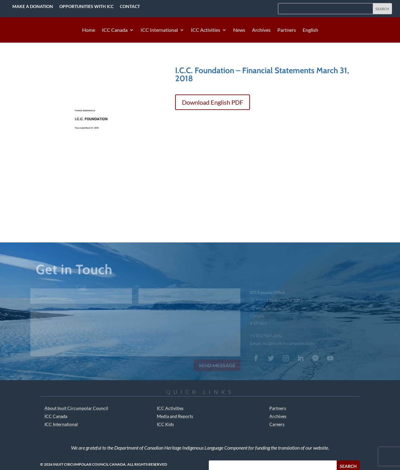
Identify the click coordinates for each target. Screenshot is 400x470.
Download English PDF (212, 102)
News (239, 30)
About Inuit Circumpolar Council (76, 408)
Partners (286, 30)
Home (88, 30)
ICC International (159, 30)
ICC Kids (165, 424)
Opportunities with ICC (86, 6)
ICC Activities (205, 30)
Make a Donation (32, 6)
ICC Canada (115, 30)
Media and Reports (175, 416)
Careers (276, 424)
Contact (130, 6)
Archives (261, 30)
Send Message (214, 365)
